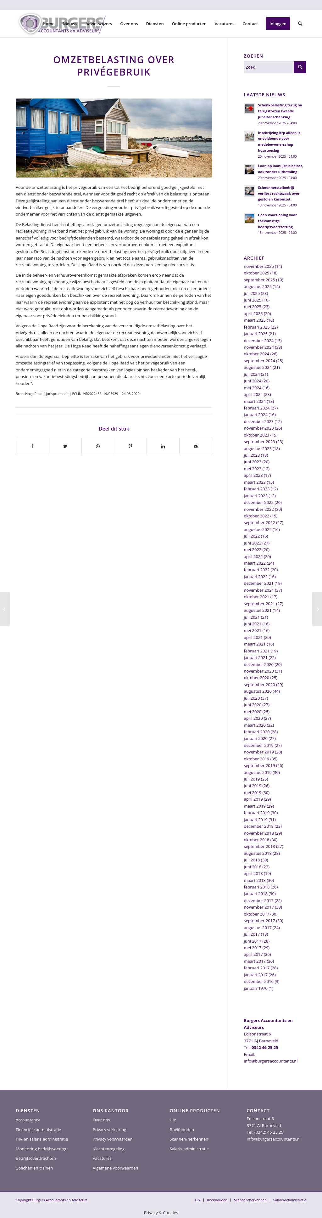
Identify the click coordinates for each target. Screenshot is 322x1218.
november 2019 (259, 752)
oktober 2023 (256, 435)
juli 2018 (252, 860)
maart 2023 (255, 482)
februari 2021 (257, 651)
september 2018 (259, 846)
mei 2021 (253, 630)
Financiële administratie (38, 1129)
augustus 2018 (258, 853)
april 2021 (253, 637)
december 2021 (259, 583)
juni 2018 (253, 867)
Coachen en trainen (34, 1168)
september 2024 (259, 361)
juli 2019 (252, 779)
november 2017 (259, 907)
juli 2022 (252, 536)
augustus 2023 (258, 448)
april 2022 (253, 556)
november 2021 (259, 590)
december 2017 (259, 900)
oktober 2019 (256, 759)
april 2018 (253, 873)
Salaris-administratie (189, 1149)
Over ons (101, 1120)
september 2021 (259, 603)
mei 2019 (253, 792)
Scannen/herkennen (189, 1139)
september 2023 (259, 441)
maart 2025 (255, 320)
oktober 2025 (256, 273)
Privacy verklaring (109, 1129)
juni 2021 (253, 624)
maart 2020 (255, 725)
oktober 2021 (256, 597)
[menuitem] (49, 23)
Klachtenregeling (109, 1149)
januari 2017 (256, 975)
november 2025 (259, 266)
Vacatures (102, 1158)
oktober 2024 (256, 354)
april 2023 (253, 475)
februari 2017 (257, 968)
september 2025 (259, 280)
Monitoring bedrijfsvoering (41, 1149)
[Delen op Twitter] (65, 446)
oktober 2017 (256, 914)
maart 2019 (255, 806)
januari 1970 (256, 988)
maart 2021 (255, 644)
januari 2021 (256, 657)
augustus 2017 (258, 927)
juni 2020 (253, 705)
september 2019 (259, 765)
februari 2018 (257, 887)
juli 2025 (252, 293)
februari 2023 (257, 489)
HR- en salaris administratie (42, 1139)
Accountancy (28, 1120)
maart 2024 (255, 401)
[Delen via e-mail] (196, 446)
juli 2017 (252, 934)
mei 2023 (253, 468)
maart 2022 (255, 563)
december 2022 (259, 502)
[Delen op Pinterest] (130, 446)
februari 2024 (257, 408)
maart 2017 (255, 961)
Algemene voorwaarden (115, 1168)
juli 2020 (252, 698)
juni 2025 (253, 300)
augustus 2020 (258, 691)
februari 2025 (257, 327)
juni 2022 (253, 543)
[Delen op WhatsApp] (98, 446)
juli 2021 (252, 617)
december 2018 (259, 826)
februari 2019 (257, 812)
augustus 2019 (258, 772)
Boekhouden (182, 1129)
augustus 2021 (258, 610)
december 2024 (259, 340)
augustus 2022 (258, 529)
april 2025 (253, 313)
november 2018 (259, 833)
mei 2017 (253, 947)
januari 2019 (256, 819)
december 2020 (259, 664)
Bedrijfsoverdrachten (36, 1158)
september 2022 (259, 522)
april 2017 (253, 954)
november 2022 (259, 509)
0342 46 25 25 (265, 1047)
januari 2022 (256, 576)
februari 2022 (257, 569)
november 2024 (259, 347)
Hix (173, 1120)
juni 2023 (253, 462)
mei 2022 (253, 549)
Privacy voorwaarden (113, 1139)
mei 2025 (253, 306)
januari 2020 (256, 738)
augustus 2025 (258, 286)
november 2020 (259, 671)
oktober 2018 (256, 840)
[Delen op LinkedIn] (163, 446)
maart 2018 (255, 880)
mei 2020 (253, 711)
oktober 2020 (256, 677)
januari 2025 (256, 333)
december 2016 (259, 981)
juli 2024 (252, 374)
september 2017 (259, 920)
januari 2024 (256, 414)
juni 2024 (253, 381)
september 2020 (259, 684)
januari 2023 (256, 496)
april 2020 (253, 718)
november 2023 (259, 428)
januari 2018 (256, 893)
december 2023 (259, 421)
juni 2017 (253, 941)
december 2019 (259, 745)
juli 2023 (252, 455)
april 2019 (253, 799)
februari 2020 (257, 732)
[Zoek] (300, 23)
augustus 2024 (258, 367)
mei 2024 (253, 388)
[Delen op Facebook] (32, 446)
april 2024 (253, 394)
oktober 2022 (256, 516)
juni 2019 (253, 785)
